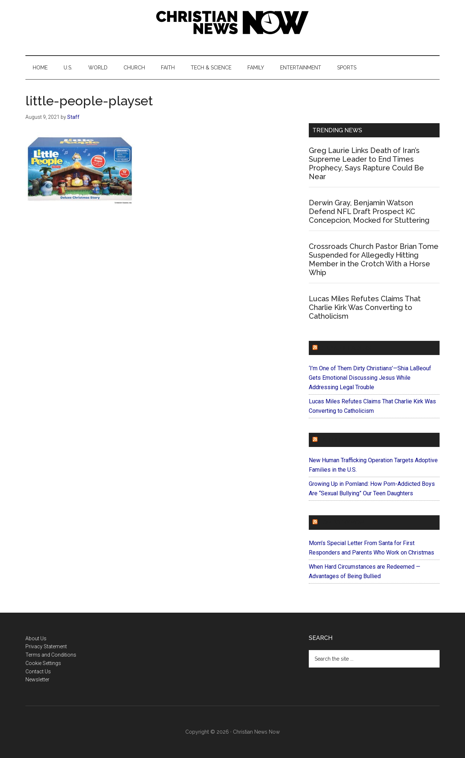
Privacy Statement (46, 646)
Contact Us (38, 671)
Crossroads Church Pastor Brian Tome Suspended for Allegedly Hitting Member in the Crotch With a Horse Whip (373, 259)
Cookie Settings (43, 663)
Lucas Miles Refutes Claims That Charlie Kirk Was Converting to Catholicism (365, 307)
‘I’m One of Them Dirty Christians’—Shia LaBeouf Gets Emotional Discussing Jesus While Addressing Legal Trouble (370, 378)
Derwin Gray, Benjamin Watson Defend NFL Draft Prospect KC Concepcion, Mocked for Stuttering (369, 211)
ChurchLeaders (345, 347)
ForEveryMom (342, 522)
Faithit (330, 439)
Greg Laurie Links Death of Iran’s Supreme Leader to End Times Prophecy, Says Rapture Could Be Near (366, 163)
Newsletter (37, 679)
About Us (35, 638)
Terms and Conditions (50, 655)
